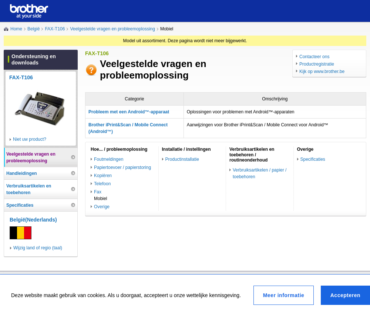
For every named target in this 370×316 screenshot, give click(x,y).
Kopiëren (103, 175)
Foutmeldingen (108, 159)
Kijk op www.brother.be (321, 71)
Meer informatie (284, 295)
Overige (102, 206)
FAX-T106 (55, 28)
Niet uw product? (29, 139)
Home (16, 28)
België (33, 28)
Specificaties (312, 159)
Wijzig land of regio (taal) (37, 247)
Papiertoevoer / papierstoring (122, 167)
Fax (97, 191)
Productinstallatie (182, 159)
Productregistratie (316, 64)
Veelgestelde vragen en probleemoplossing (112, 28)
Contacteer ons (314, 56)
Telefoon (102, 183)
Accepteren (345, 295)
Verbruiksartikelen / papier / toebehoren (259, 173)
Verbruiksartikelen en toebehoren (28, 189)
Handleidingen (21, 173)
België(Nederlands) (33, 220)
